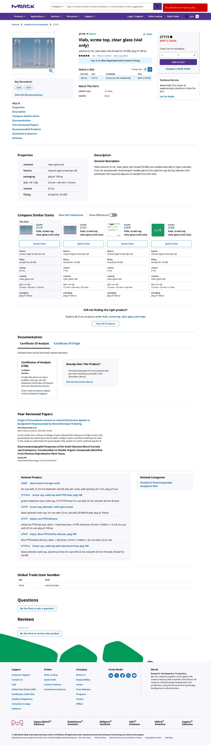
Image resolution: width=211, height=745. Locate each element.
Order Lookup (155, 16)
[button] (135, 16)
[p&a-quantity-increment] (194, 55)
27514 (24, 534)
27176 (24, 506)
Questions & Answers (24, 133)
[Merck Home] (23, 6)
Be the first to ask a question (37, 608)
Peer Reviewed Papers (25, 124)
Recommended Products (26, 129)
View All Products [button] (105, 323)
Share (147, 34)
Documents (36, 386)
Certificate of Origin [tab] (67, 343)
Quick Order (173, 16)
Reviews (17, 138)
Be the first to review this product (41, 634)
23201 (24, 483)
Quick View (39, 243)
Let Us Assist (167, 96)
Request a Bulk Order (178, 68)
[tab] (18, 24)
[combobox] (106, 6)
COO (28, 87)
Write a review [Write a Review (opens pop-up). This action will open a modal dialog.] (104, 55)
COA (18, 87)
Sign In (94, 60)
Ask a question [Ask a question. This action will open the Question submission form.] (121, 55)
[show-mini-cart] (192, 16)
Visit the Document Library (79, 381)
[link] (26, 675)
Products (15, 24)
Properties (18, 107)
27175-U (25, 546)
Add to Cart (178, 62)
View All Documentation (28, 94)
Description (19, 111)
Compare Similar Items (25, 116)
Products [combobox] (56, 6)
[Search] (157, 6)
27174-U (25, 495)
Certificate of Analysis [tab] (34, 343)
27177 (24, 518)
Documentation (21, 120)
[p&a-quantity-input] (178, 55)
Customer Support (38, 393)
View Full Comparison (70, 215)
